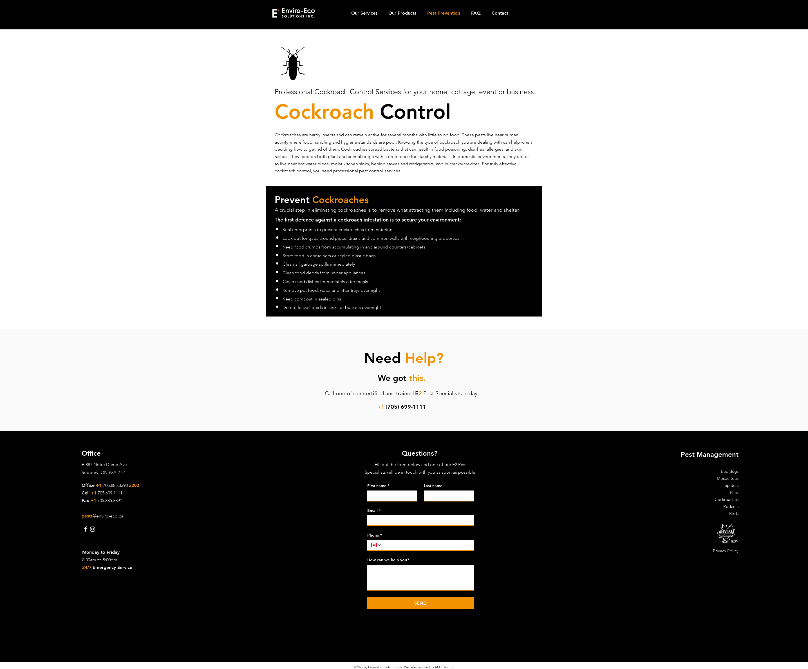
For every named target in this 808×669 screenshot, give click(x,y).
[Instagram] (92, 529)
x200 (134, 485)
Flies (734, 492)
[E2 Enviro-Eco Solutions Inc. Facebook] (85, 529)
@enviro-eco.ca (108, 516)
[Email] (418, 520)
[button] (365, 13)
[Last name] (447, 496)
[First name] (390, 496)
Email (374, 510)
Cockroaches (726, 499)
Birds (733, 513)
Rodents (730, 506)
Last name (433, 485)
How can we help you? (388, 560)
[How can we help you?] (420, 577)
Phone (374, 535)
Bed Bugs (729, 471)
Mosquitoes (727, 478)
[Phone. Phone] (426, 545)
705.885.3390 (116, 485)
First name (378, 485)
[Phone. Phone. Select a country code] (376, 545)
